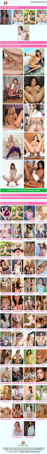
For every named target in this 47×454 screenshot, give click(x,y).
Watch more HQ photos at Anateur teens (23, 190)
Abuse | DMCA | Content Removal (30, 451)
